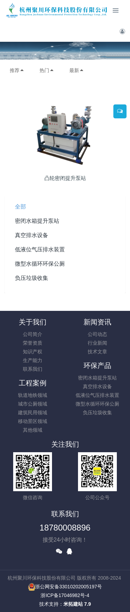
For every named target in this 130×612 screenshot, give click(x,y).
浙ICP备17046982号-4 (65, 595)
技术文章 (97, 351)
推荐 (17, 70)
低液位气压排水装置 (40, 249)
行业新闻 (97, 343)
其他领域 (32, 430)
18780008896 (65, 527)
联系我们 (32, 369)
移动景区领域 (32, 421)
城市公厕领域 (32, 404)
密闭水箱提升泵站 (37, 221)
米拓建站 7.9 (77, 604)
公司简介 (32, 334)
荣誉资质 (32, 343)
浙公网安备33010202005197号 (65, 586)
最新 (76, 70)
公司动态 (97, 334)
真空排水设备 (31, 235)
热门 (47, 70)
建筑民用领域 (32, 412)
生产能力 (32, 360)
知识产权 (32, 351)
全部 (20, 207)
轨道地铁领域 (32, 395)
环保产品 (97, 365)
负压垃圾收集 (31, 278)
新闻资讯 (97, 322)
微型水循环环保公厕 (40, 264)
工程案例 (32, 383)
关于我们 (32, 322)
